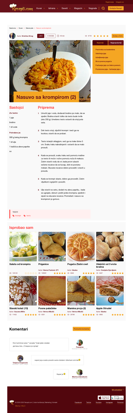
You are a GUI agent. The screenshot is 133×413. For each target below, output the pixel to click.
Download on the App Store (104, 398)
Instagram (109, 402)
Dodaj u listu (118, 36)
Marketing (48, 402)
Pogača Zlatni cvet (81, 253)
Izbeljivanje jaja (102, 57)
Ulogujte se (120, 2)
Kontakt (54, 402)
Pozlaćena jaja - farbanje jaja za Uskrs (108, 69)
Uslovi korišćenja (38, 402)
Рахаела (79, 347)
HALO (23, 406)
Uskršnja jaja (101, 53)
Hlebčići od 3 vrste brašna (110, 253)
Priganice (52, 253)
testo (28, 216)
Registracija (110, 2)
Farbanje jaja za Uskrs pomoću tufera (108, 65)
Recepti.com (21, 7)
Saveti (65, 8)
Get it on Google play (117, 398)
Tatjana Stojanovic (20, 363)
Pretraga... (103, 8)
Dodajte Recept (116, 8)
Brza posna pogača (104, 61)
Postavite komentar (82, 329)
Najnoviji (100, 43)
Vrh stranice (117, 390)
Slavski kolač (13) (23, 296)
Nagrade (93, 8)
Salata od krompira (23, 253)
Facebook (78, 402)
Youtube (98, 402)
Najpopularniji (116, 43)
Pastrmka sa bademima (105, 49)
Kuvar (39, 8)
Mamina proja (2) (81, 296)
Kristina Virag (27, 36)
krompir (18, 216)
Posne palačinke (52, 296)
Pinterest (120, 402)
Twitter (88, 402)
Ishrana (51, 8)
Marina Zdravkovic (79, 377)
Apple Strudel (110, 296)
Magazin (78, 8)
